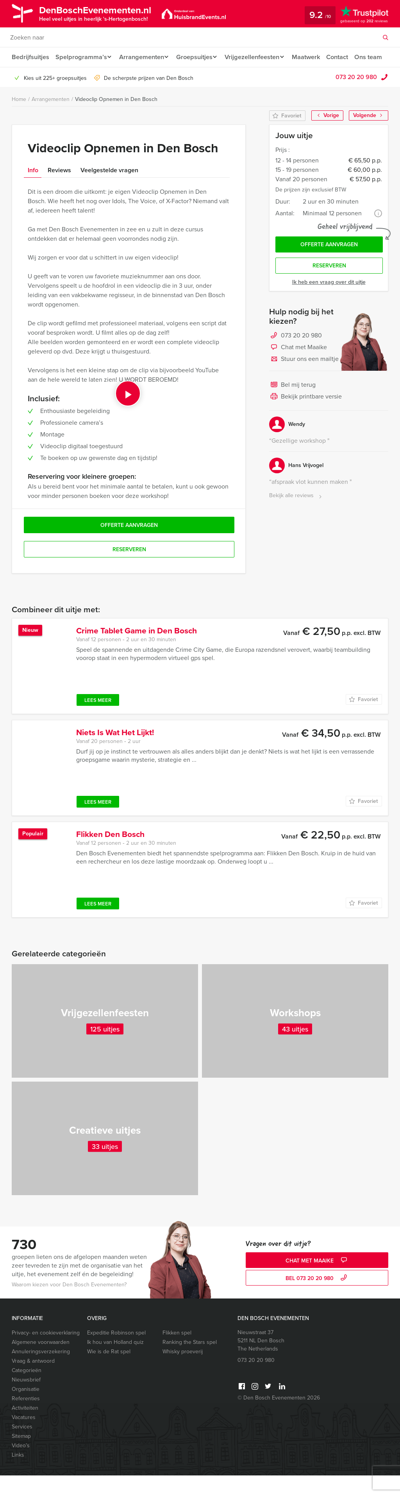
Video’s (21, 1465)
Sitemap (21, 1456)
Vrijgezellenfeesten (258, 56)
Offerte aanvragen (329, 265)
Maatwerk (314, 56)
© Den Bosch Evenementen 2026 (279, 1417)
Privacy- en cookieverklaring (46, 1352)
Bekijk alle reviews (296, 517)
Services (22, 1446)
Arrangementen (143, 56)
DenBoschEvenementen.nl (102, 12)
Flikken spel (176, 1352)
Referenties (26, 1418)
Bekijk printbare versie (305, 418)
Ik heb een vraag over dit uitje (329, 303)
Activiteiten (25, 1427)
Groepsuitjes (198, 56)
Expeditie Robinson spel (116, 1352)
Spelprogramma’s (80, 56)
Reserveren (329, 287)
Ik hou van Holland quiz (115, 1362)
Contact (346, 56)
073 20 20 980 (356, 96)
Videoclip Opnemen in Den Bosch (116, 119)
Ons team (25, 76)
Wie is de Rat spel (108, 1371)
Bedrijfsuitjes (30, 56)
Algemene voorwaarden (41, 1362)
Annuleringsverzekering (41, 1371)
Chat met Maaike (298, 369)
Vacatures (24, 1437)
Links (18, 1474)
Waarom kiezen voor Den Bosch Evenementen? (69, 1304)
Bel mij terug (292, 407)
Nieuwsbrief (26, 1399)
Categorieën (26, 1390)
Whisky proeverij (182, 1371)
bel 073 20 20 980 (317, 1298)
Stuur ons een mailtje (304, 381)
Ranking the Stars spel (189, 1362)
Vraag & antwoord (33, 1380)
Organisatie (25, 1409)
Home (19, 119)
